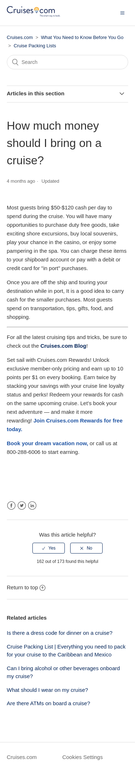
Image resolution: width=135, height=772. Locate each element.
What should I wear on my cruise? (47, 690)
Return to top (26, 587)
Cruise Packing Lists (35, 45)
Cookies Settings (82, 757)
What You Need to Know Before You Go (82, 37)
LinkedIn (32, 505)
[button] (122, 13)
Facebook (11, 505)
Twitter (21, 505)
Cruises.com (20, 37)
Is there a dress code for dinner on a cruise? (60, 633)
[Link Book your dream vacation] (47, 443)
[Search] (68, 62)
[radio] (48, 548)
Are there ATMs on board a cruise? (48, 703)
